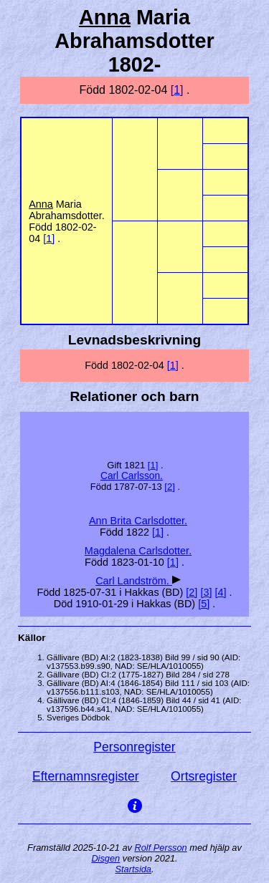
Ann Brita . (138, 520)
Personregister (134, 747)
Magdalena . (138, 550)
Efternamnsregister (85, 776)
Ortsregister (204, 776)
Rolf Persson (160, 847)
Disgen (105, 858)
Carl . (131, 476)
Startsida (133, 869)
